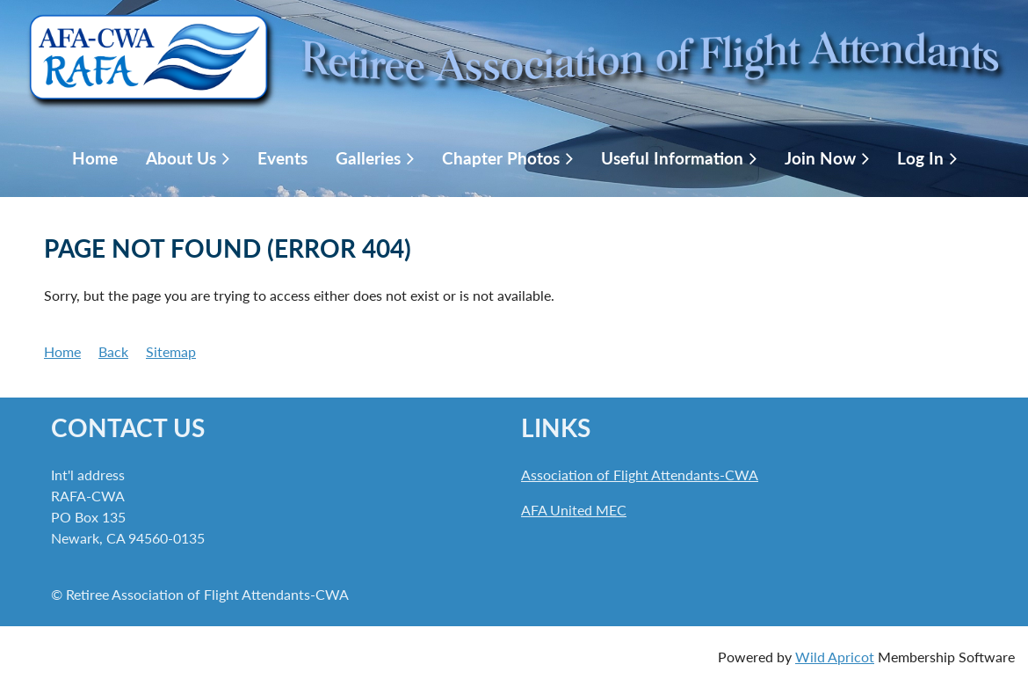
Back (113, 351)
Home (62, 351)
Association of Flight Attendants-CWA (639, 474)
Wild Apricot (834, 656)
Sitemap (171, 351)
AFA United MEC (573, 509)
